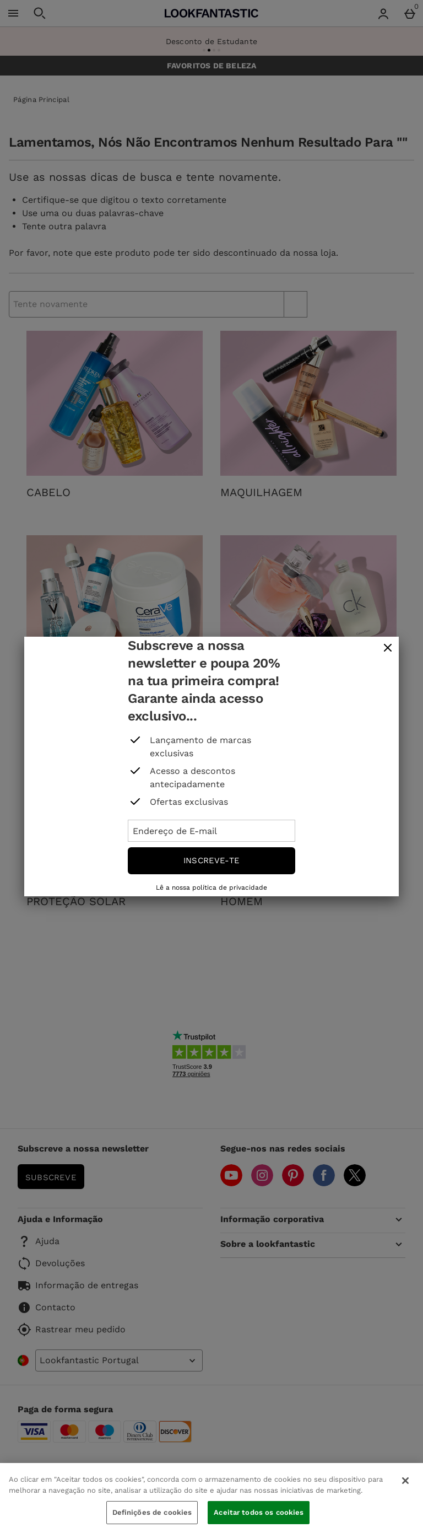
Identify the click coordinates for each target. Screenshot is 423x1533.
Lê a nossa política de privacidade (211, 887)
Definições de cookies (152, 1512)
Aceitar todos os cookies (258, 1512)
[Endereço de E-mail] (211, 831)
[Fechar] (405, 1481)
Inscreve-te (211, 860)
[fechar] (388, 648)
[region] (211, 1498)
